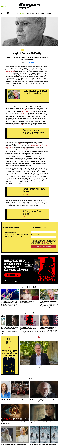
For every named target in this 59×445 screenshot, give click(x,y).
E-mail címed (34, 230)
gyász (32, 50)
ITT (22, 124)
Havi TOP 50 (22, 13)
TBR (12, 13)
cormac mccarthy (27, 50)
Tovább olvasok (25, 96)
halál (31, 50)
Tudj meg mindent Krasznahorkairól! (45, 10)
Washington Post (10, 71)
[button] (1, 13)
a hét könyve (28, 109)
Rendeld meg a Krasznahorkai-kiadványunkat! (42, 13)
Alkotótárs (16, 13)
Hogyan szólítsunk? (35, 234)
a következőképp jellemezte (24, 149)
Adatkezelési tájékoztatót (45, 242)
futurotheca (28, 13)
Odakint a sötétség (27, 111)
